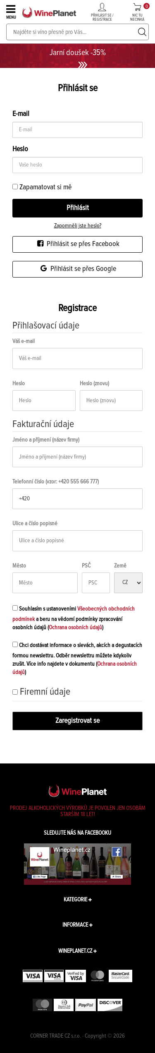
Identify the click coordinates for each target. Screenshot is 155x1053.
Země (120, 566)
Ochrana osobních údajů (75, 627)
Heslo (18, 383)
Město (19, 566)
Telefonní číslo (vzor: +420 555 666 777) (55, 482)
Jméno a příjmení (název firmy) (45, 440)
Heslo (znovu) (94, 383)
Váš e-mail (23, 341)
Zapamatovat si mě (42, 187)
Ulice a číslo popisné (34, 523)
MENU (11, 11)
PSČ (86, 566)
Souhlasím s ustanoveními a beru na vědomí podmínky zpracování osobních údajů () (73, 617)
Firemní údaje (45, 692)
